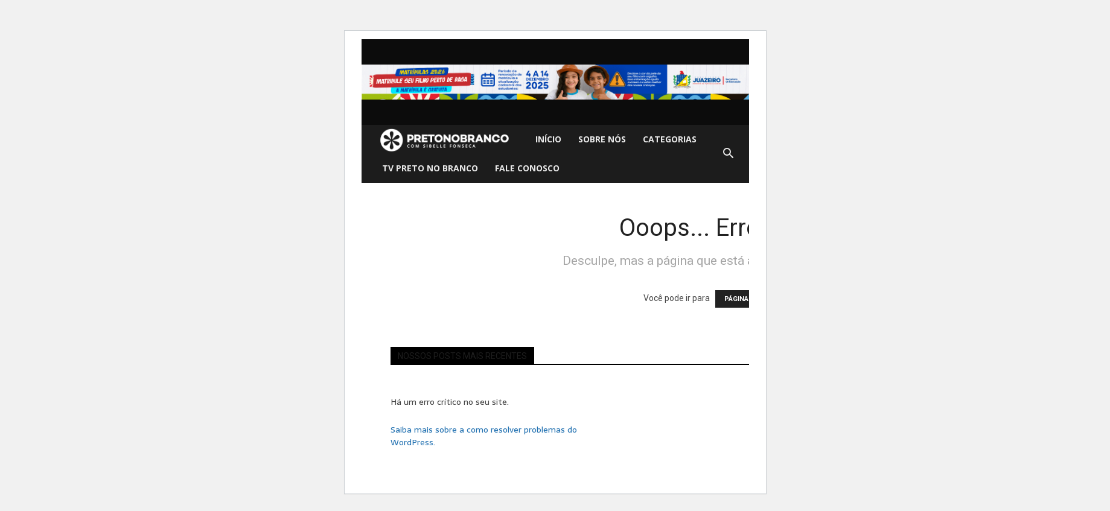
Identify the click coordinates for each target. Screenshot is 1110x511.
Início (548, 139)
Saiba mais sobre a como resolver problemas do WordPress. (484, 436)
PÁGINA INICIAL (748, 299)
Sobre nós (602, 139)
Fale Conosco (527, 168)
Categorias (670, 139)
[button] (728, 153)
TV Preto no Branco (430, 168)
